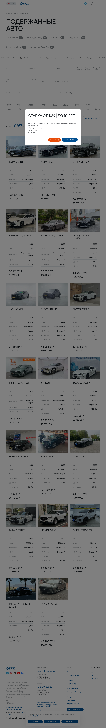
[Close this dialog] (78, 112)
